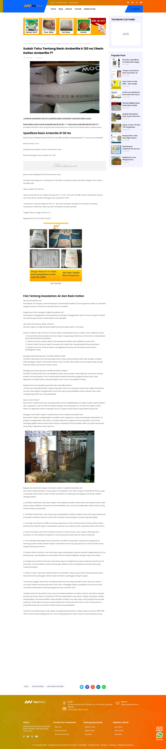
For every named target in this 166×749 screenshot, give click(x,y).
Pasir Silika (118, 734)
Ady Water (29, 58)
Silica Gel (58, 727)
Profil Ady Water (62, 3)
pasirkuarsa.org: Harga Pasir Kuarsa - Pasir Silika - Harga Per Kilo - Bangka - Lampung (82, 745)
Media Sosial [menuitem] (89, 9)
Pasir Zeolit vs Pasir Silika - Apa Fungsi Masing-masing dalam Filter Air (131, 82)
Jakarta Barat (90, 730)
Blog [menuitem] (61, 9)
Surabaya (88, 734)
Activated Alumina (62, 734)
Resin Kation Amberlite (35, 44)
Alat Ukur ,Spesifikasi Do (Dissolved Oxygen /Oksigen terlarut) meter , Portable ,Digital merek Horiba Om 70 (131, 61)
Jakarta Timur (90, 727)
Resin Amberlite (37, 686)
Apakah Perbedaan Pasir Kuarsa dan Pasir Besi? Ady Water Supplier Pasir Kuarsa (131, 115)
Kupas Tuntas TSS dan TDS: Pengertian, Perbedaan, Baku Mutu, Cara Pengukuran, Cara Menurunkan (131, 126)
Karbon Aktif (119, 730)
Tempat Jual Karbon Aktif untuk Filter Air (130, 72)
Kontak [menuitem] (78, 9)
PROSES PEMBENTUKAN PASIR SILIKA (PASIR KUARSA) (130, 104)
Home (53, 3)
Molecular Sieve (61, 730)
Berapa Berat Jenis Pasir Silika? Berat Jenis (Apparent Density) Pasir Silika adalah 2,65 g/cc (130, 137)
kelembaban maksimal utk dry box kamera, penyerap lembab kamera (130, 147)
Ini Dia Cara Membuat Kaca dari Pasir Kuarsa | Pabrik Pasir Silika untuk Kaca (131, 93)
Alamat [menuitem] (69, 9)
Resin (26, 686)
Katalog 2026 (73, 3)
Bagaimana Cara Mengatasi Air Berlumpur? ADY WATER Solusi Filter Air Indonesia (130, 158)
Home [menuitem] (53, 9)
